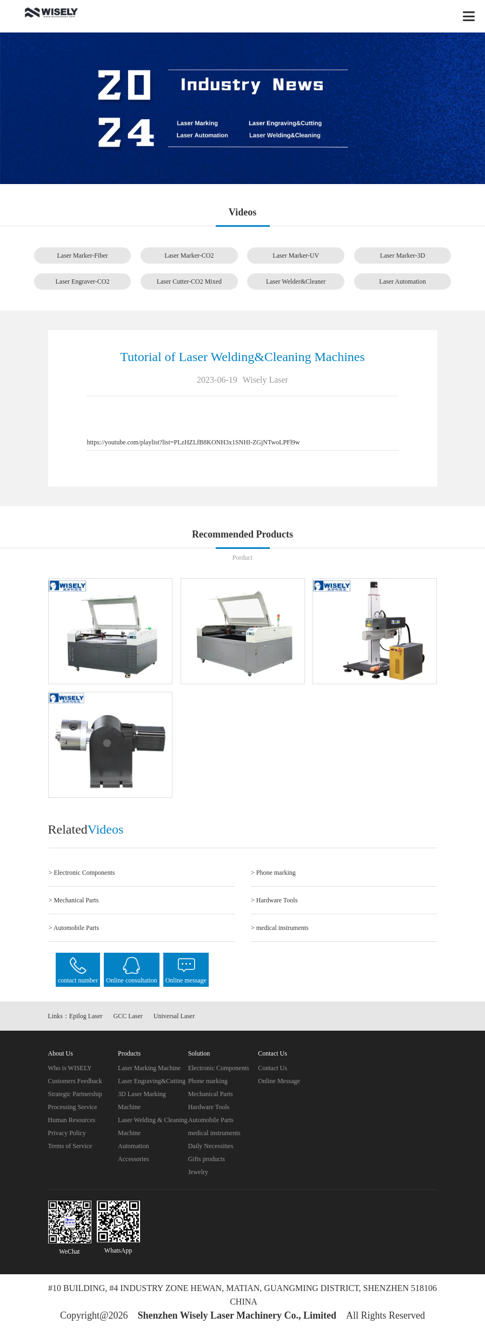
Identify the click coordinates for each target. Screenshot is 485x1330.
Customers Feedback (75, 1081)
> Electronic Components (82, 872)
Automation (133, 1146)
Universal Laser (174, 1016)
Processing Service (72, 1107)
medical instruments (214, 1133)
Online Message (279, 1081)
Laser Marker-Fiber (82, 255)
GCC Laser (128, 1016)
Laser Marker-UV (296, 255)
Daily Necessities (211, 1146)
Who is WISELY (70, 1068)
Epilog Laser (86, 1016)
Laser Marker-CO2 (189, 255)
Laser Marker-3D (402, 255)
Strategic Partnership (75, 1094)
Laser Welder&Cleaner (295, 281)
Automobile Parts (211, 1120)
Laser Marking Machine (149, 1068)
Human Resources (72, 1120)
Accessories (133, 1159)
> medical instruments (280, 928)
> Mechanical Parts (74, 900)
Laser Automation (402, 281)
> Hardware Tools (274, 900)
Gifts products (206, 1159)
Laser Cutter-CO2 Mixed (189, 281)
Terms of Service (70, 1146)
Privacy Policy (67, 1133)
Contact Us (272, 1068)
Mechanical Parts (210, 1094)
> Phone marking (273, 872)
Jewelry (198, 1172)
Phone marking (208, 1081)
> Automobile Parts (74, 928)
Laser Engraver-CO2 (82, 281)
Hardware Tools (209, 1107)
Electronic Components (218, 1068)
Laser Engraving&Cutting (151, 1081)
